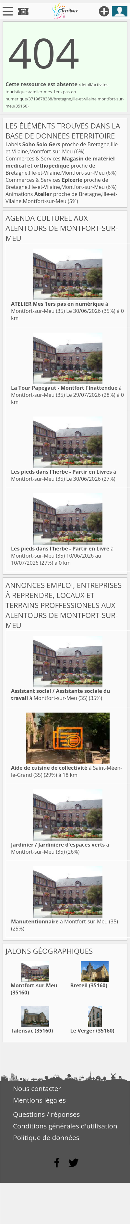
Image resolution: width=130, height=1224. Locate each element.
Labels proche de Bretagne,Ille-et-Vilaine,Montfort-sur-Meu (62, 148)
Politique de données (46, 1137)
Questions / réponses (46, 1114)
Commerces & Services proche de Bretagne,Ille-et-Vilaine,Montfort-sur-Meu (60, 165)
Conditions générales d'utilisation (65, 1125)
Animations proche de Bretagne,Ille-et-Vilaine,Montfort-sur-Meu (61, 197)
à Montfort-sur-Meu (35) (59, 307)
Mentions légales (39, 1100)
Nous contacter (37, 1088)
